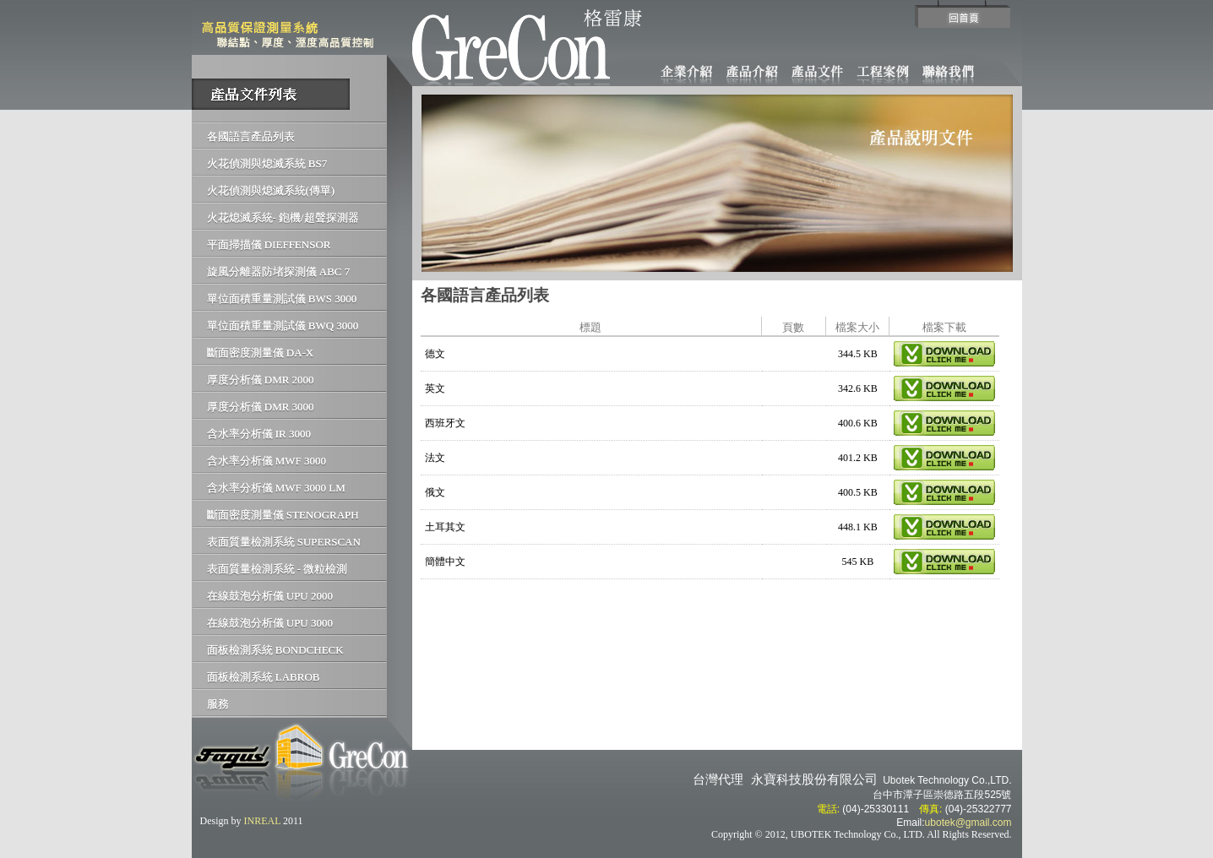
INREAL (262, 821)
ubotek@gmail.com (968, 822)
